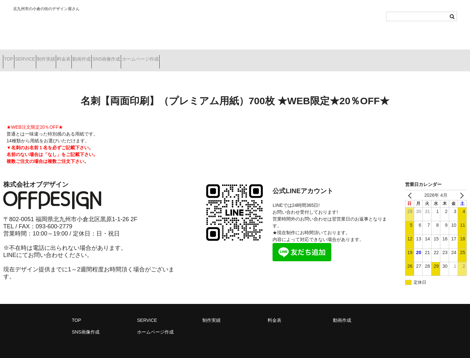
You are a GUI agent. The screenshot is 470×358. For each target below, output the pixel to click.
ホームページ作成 (212, 56)
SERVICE (39, 56)
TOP (11, 56)
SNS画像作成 (167, 56)
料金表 (101, 56)
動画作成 (131, 56)
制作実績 (72, 56)
